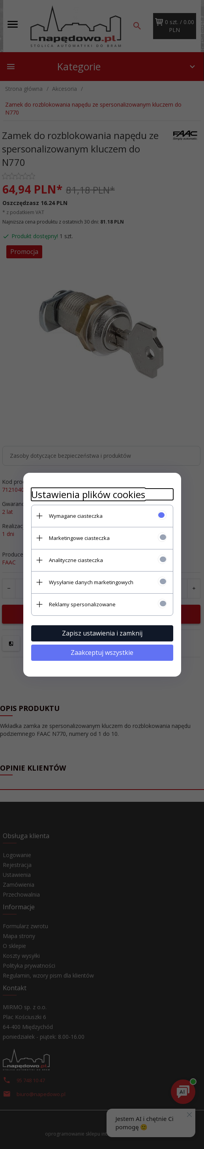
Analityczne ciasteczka (76, 560)
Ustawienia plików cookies (88, 494)
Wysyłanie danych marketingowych (91, 582)
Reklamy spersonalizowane (82, 604)
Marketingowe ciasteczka (79, 538)
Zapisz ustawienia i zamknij (102, 633)
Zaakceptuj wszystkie (102, 652)
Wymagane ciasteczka (76, 515)
